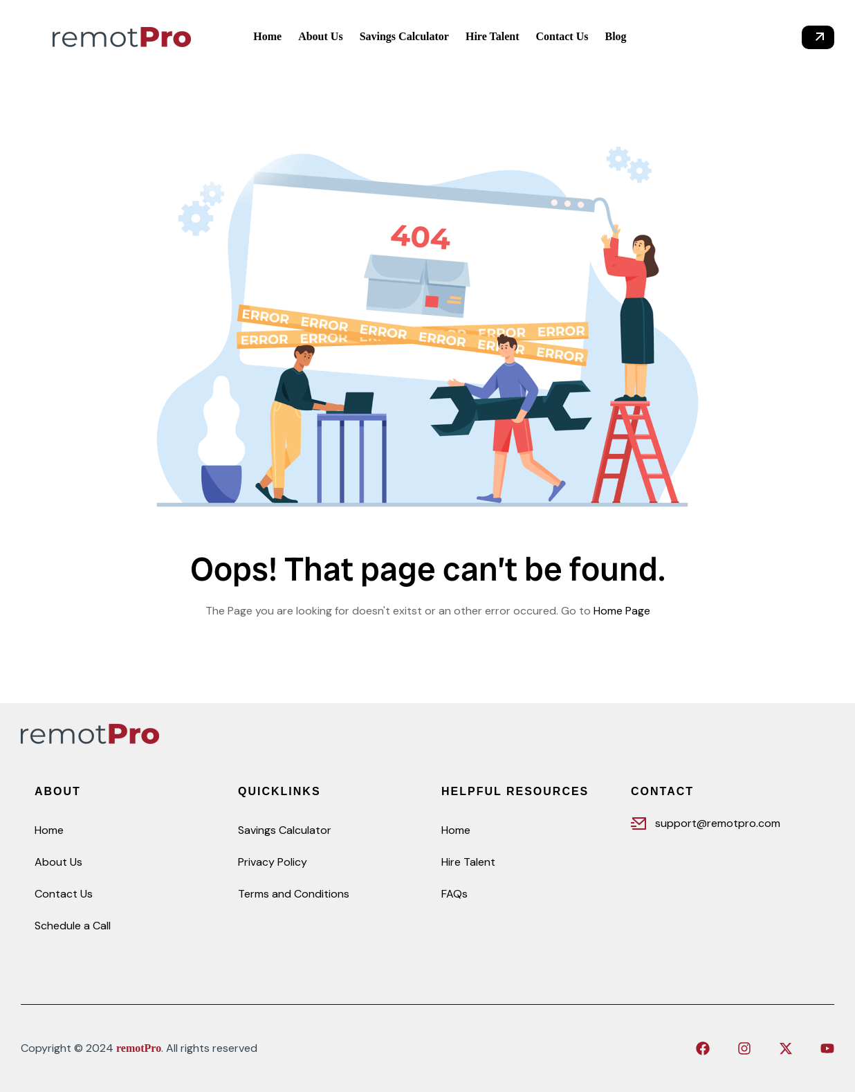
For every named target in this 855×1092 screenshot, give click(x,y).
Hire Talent (468, 862)
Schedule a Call (73, 925)
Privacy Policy (272, 862)
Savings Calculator (284, 830)
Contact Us (64, 893)
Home (49, 830)
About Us (58, 862)
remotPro (138, 1048)
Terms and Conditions (293, 893)
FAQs (454, 893)
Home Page (622, 610)
